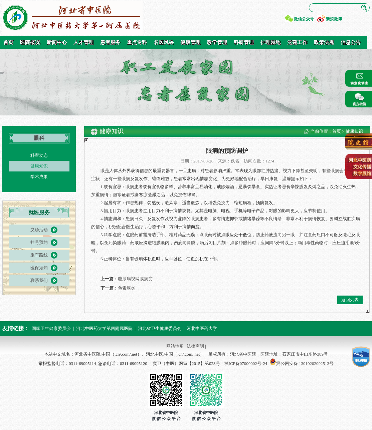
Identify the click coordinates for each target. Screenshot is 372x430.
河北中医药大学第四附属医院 (104, 328)
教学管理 (217, 42)
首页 (8, 42)
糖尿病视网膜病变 (135, 278)
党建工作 (297, 42)
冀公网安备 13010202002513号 (305, 363)
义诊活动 (39, 229)
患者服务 (110, 42)
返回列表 (350, 299)
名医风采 (164, 42)
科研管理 (244, 42)
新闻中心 (57, 42)
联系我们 (39, 280)
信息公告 (351, 42)
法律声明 (195, 346)
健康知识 (39, 165)
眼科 (39, 138)
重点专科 (137, 42)
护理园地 (270, 42)
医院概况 (30, 42)
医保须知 (39, 267)
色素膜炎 (126, 288)
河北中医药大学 (202, 328)
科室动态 (39, 155)
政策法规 (324, 42)
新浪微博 (334, 19)
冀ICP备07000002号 (242, 363)
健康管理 (190, 42)
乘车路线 (39, 255)
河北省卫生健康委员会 (159, 328)
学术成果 (39, 176)
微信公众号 (304, 19)
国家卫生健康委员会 (51, 328)
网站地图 (175, 346)
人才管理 (83, 42)
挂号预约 (39, 242)
